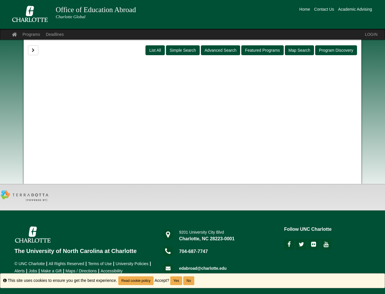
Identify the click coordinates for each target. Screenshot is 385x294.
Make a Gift (51, 271)
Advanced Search (221, 50)
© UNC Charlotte (29, 263)
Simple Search (183, 50)
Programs (31, 34)
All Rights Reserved (66, 263)
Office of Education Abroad (96, 10)
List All (155, 50)
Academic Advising (355, 9)
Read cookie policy (136, 281)
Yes (176, 281)
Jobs (33, 271)
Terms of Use (100, 263)
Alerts (19, 271)
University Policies (132, 263)
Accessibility (112, 271)
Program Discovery (336, 50)
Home (304, 9)
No (188, 281)
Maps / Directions (81, 271)
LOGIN (371, 34)
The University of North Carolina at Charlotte (75, 251)
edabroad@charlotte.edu (203, 268)
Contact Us (324, 9)
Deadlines (55, 34)
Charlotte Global (70, 16)
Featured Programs (262, 50)
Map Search (299, 50)
